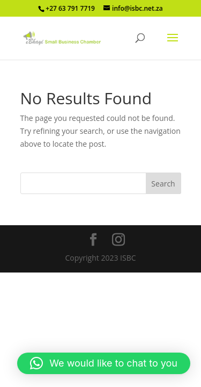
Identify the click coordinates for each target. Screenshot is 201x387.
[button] (103, 363)
